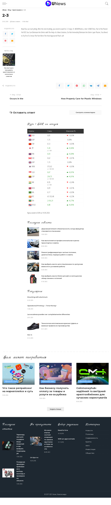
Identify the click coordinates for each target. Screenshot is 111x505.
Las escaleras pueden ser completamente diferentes (49, 315)
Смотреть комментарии (84, 113)
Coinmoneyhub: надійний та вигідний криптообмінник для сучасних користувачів (91, 394)
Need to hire (63, 433)
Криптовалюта (11, 382)
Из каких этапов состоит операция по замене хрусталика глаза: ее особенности (48, 445)
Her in (29, 335)
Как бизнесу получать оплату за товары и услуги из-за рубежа (54, 391)
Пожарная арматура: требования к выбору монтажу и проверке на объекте (20, 476)
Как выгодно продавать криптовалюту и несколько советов (9, 72)
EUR (39, 213)
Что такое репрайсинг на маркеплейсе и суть (18, 391)
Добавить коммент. (15, 21)
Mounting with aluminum (37, 297)
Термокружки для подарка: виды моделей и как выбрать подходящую (20, 447)
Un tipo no (34, 465)
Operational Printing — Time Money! (42, 306)
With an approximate (66, 442)
